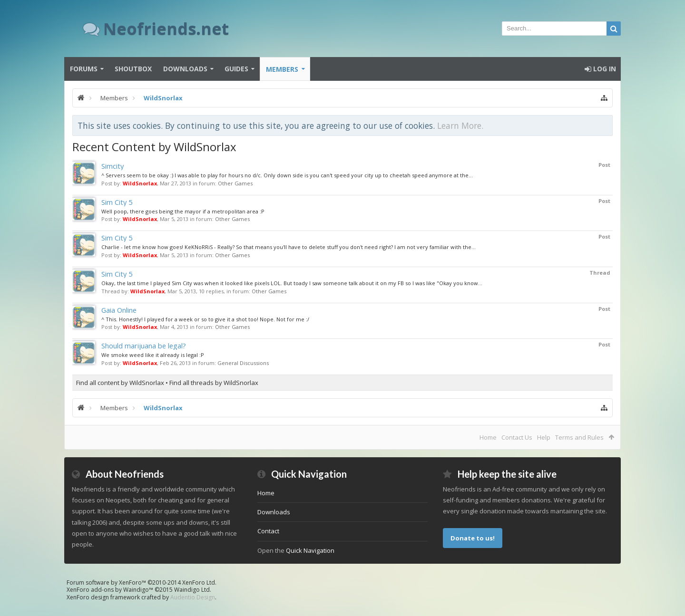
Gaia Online (119, 310)
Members (282, 69)
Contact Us (516, 437)
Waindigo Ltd (192, 590)
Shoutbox (133, 68)
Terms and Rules (579, 437)
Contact (268, 531)
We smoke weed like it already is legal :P (152, 354)
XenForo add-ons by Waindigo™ (110, 590)
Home (488, 437)
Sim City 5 (116, 202)
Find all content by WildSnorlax (120, 382)
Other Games (235, 183)
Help (543, 437)
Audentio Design (192, 597)
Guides (236, 68)
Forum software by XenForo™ (141, 582)
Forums (84, 68)
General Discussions (243, 362)
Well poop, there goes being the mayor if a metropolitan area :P (182, 211)
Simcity (112, 166)
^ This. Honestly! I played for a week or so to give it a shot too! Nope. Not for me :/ (205, 319)
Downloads (185, 68)
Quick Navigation (310, 550)
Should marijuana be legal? (143, 345)
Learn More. (460, 125)
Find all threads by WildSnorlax (213, 382)
